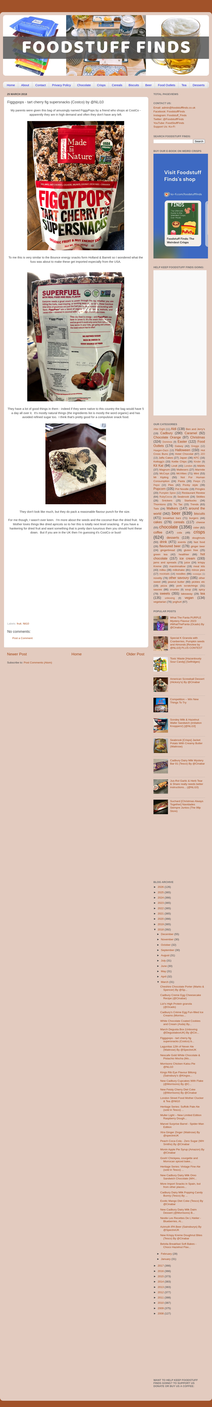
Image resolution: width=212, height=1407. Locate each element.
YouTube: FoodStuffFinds (168, 122)
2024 (161, 897)
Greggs (195, 446)
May (164, 971)
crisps (199, 532)
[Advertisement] (38, 577)
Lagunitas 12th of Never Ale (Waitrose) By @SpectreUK (178, 1048)
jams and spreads (164, 562)
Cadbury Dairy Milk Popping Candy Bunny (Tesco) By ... (181, 1194)
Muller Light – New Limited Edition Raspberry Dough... (181, 1117)
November (167, 939)
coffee (157, 532)
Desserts (199, 85)
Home (11, 85)
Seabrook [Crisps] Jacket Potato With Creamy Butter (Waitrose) (186, 743)
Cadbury (166, 433)
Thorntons (159, 504)
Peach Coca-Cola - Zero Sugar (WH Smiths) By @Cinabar (182, 1142)
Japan (183, 457)
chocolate (168, 526)
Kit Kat (158, 465)
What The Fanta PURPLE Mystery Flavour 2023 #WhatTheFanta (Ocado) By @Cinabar (187, 622)
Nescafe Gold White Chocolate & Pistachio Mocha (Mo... (180, 1057)
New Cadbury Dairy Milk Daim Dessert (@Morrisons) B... (178, 1211)
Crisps (101, 85)
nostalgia (197, 574)
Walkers (172, 508)
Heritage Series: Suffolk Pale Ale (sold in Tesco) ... (180, 1108)
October (166, 944)
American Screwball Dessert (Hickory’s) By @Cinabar (187, 680)
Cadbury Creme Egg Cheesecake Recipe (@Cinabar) (180, 997)
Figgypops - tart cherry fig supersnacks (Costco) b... (177, 1040)
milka (162, 569)
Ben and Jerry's (195, 429)
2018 (161, 929)
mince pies (198, 569)
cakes (157, 522)
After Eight (159, 429)
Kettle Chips (179, 461)
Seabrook (183, 496)
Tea (184, 85)
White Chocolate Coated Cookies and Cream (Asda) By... (180, 1022)
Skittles (200, 496)
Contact (40, 85)
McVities (181, 473)
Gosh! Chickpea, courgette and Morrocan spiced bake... (179, 1160)
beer (176, 513)
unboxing (170, 598)
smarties (174, 589)
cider (196, 527)
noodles (181, 573)
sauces (157, 589)
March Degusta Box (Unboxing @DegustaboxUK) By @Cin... (179, 1031)
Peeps (196, 481)
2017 (161, 1265)
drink (163, 542)
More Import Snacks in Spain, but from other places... (180, 1185)
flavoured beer (170, 546)
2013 (161, 1287)
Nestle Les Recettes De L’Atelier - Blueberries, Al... (180, 1220)
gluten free (191, 550)
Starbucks (190, 500)
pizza (164, 585)
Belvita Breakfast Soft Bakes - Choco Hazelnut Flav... (178, 1245)
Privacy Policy (61, 85)
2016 (161, 1271)
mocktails (164, 573)
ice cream (187, 558)
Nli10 (26, 623)
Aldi (173, 429)
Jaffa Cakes (166, 457)
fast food (199, 542)
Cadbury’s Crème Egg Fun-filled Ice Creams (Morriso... (182, 1014)
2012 (161, 1292)
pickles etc (198, 581)
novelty (157, 578)
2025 (161, 892)
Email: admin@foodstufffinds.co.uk (174, 107)
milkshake (179, 569)
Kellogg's (158, 461)
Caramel (191, 433)
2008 (161, 1313)
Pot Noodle (182, 489)
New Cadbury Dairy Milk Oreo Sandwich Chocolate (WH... (178, 1177)
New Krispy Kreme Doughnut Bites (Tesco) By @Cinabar (181, 1237)
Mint (196, 473)
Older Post (135, 654)
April (164, 976)
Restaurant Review (193, 492)
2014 (161, 1281)
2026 (161, 886)
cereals (179, 522)
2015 (161, 1276)
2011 (161, 1297)
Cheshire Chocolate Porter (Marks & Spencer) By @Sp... (182, 988)
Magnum (164, 469)
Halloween (182, 450)
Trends (194, 504)
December (167, 934)
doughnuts (198, 537)
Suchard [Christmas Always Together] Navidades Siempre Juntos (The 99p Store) (186, 806)
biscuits (199, 513)
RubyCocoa (166, 496)
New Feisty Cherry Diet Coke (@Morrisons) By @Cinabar (178, 1091)
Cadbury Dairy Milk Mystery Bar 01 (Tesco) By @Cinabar (187, 762)
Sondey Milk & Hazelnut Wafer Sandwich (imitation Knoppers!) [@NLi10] (186, 723)
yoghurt (177, 601)
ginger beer (198, 546)
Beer (148, 85)
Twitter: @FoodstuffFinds (168, 119)
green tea (160, 554)
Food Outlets (166, 85)
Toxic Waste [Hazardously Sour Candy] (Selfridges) (185, 660)
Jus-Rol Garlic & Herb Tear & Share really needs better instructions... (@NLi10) (186, 784)
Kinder (197, 461)
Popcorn (159, 489)
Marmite (200, 469)
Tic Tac (178, 504)
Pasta (181, 481)
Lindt (174, 465)
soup (188, 589)
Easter (182, 441)
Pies (170, 484)
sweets (165, 593)
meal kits (199, 566)
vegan (189, 597)
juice (187, 562)
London (188, 465)
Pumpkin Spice (167, 493)
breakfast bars (172, 518)
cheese (200, 522)
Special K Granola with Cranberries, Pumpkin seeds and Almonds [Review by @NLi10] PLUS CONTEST (187, 642)
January (166, 1259)
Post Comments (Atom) (38, 662)
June (164, 966)
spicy (202, 589)
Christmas (197, 437)
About (25, 85)
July (164, 960)
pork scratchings (187, 585)
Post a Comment (22, 638)
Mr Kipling (160, 477)
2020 (161, 918)
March (165, 981)
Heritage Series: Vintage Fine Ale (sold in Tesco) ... (180, 1168)
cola (179, 532)
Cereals (117, 85)
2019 (161, 924)
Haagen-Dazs (160, 450)
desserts (173, 537)
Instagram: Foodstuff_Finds (170, 115)
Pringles (200, 489)
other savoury (179, 578)
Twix (156, 508)
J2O (202, 454)
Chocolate (84, 85)
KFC (196, 457)
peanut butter (176, 581)
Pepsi (156, 485)
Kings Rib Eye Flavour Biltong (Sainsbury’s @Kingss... (178, 1074)
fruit (19, 623)
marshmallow (177, 566)
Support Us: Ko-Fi (164, 126)
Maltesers (182, 469)
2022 (161, 908)
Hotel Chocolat (184, 453)
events (182, 542)
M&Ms (201, 465)
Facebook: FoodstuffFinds (169, 111)
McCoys (164, 473)
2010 (161, 1302)
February (167, 1253)
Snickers (167, 500)
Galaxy (179, 446)
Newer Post (17, 654)
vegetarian (159, 601)
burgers (193, 518)
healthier (184, 554)
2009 (161, 1308)
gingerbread (167, 550)
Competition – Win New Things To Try (184, 701)
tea (202, 593)
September (168, 950)
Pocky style (190, 484)
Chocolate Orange (167, 437)
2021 (161, 913)
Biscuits (134, 85)
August (165, 955)
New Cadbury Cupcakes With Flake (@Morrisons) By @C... (181, 1082)
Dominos (167, 441)
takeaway (186, 593)
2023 (161, 902)
